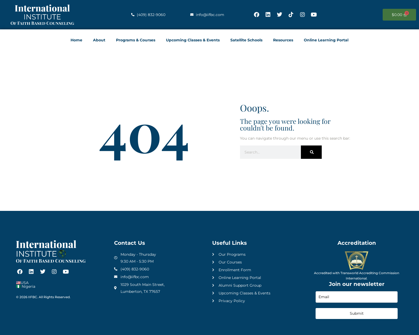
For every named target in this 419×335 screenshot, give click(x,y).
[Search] (311, 152)
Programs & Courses (135, 40)
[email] (357, 297)
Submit (357, 313)
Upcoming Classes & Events (193, 40)
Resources (283, 40)
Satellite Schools (246, 40)
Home (76, 40)
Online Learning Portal (326, 40)
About (99, 40)
